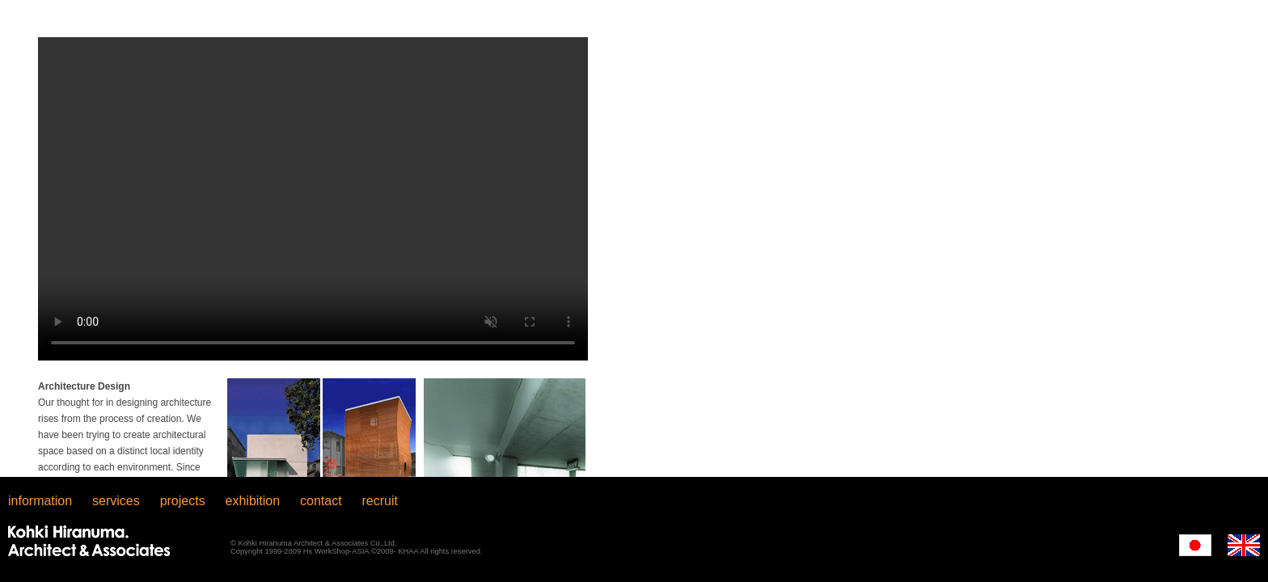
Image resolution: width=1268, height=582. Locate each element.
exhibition (253, 501)
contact (321, 501)
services (116, 501)
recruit (380, 501)
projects (182, 501)
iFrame (634, 238)
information (40, 501)
